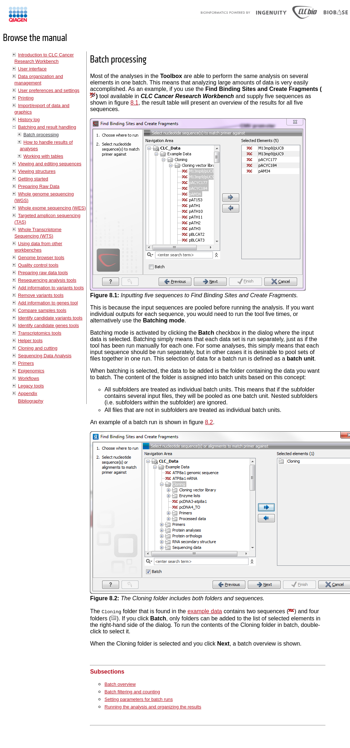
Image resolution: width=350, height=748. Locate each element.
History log (29, 119)
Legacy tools (31, 386)
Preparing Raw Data (38, 186)
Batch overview (120, 684)
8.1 (134, 103)
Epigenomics (31, 370)
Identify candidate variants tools (50, 318)
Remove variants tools (41, 295)
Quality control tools (38, 265)
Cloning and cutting (38, 348)
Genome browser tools (41, 257)
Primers (26, 363)
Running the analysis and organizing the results (152, 707)
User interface (32, 69)
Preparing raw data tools (43, 272)
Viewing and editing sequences (49, 163)
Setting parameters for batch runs (138, 699)
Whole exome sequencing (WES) (52, 208)
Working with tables (43, 156)
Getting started (33, 179)
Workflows (28, 378)
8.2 (209, 422)
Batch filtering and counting (132, 691)
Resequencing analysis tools (47, 280)
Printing (25, 98)
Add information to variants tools (51, 287)
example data (204, 611)
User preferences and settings (48, 90)
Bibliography (30, 401)
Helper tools (30, 340)
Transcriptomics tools (39, 333)
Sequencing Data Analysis (45, 355)
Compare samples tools (42, 310)
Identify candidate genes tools (48, 325)
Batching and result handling (47, 127)
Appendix (27, 393)
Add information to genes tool (48, 303)
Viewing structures (36, 171)
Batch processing (41, 134)
